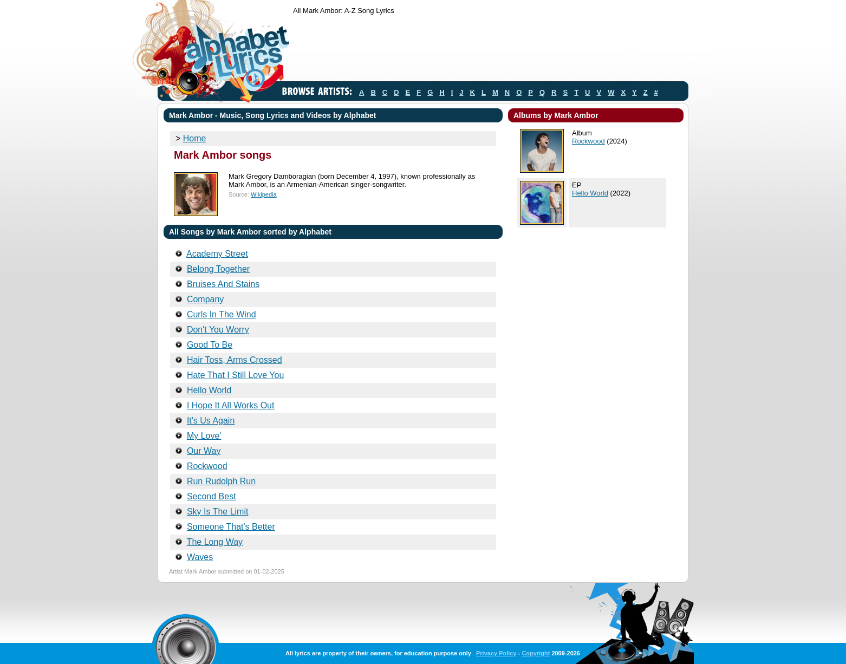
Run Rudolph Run (221, 481)
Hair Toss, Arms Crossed (234, 359)
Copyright (536, 653)
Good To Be (209, 344)
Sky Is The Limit (218, 511)
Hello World (209, 390)
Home (194, 138)
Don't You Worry (218, 329)
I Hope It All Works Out (231, 405)
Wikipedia (264, 194)
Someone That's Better (231, 526)
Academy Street (217, 253)
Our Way (204, 450)
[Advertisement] (490, 50)
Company (205, 299)
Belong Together (218, 269)
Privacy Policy (496, 653)
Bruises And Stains (223, 284)
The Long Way (215, 541)
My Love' (204, 435)
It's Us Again (211, 420)
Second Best (211, 496)
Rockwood (207, 466)
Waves (200, 557)
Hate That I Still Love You (235, 375)
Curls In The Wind (221, 314)
